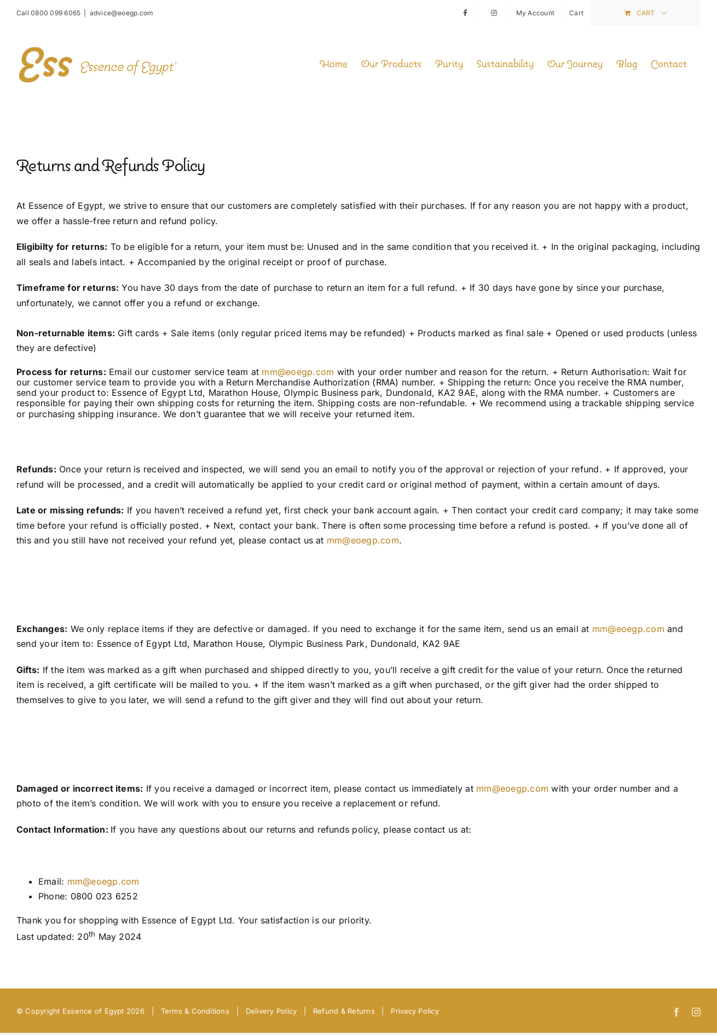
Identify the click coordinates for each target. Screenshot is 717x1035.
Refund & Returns (344, 1011)
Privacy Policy (414, 1011)
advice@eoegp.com (122, 13)
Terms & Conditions (195, 1011)
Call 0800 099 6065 (48, 13)
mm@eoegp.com (298, 371)
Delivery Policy (271, 1011)
